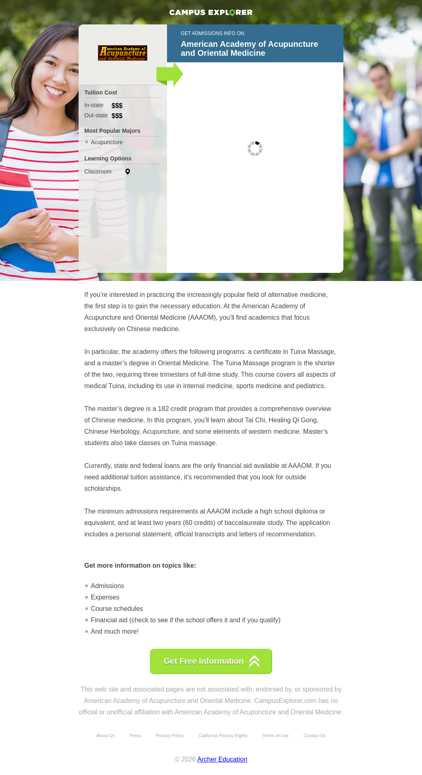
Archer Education (222, 759)
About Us (105, 735)
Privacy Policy (170, 735)
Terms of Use (275, 735)
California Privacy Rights (223, 735)
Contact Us (314, 735)
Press (135, 735)
